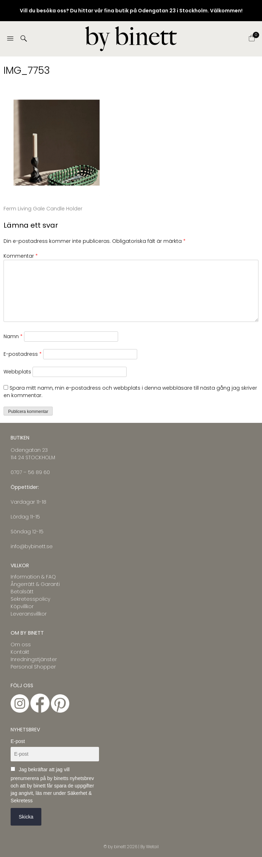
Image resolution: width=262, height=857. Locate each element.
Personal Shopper (33, 666)
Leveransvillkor (29, 613)
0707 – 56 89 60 (30, 472)
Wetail (152, 847)
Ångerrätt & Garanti (35, 584)
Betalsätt (22, 591)
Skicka (26, 817)
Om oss (21, 644)
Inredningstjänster (34, 659)
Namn (13, 336)
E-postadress (23, 354)
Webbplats (17, 371)
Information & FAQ (33, 576)
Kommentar (21, 255)
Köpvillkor (22, 606)
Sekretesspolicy (30, 599)
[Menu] (10, 39)
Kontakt (20, 651)
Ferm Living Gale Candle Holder (43, 208)
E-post (18, 741)
